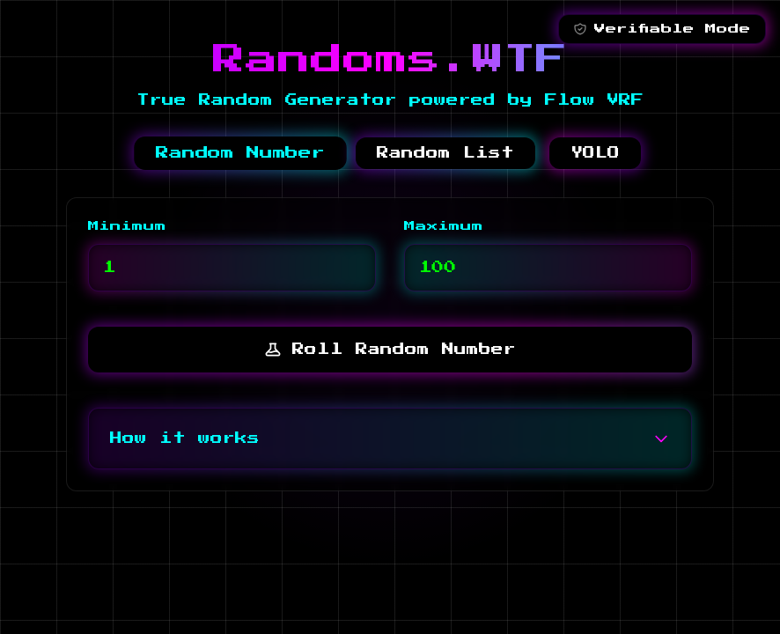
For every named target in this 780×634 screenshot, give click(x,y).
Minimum (127, 226)
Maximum (443, 226)
